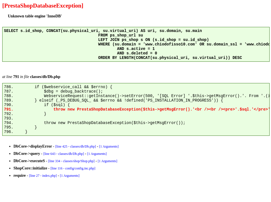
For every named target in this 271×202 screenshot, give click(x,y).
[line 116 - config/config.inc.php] (72, 168)
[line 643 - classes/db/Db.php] (63, 154)
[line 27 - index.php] (43, 176)
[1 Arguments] (108, 146)
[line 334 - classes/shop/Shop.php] (71, 161)
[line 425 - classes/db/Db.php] (75, 146)
